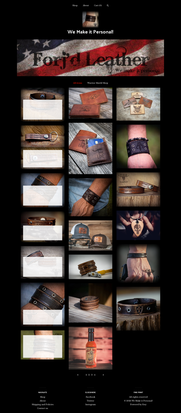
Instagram (90, 404)
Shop (75, 5)
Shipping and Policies (43, 404)
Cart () (98, 5)
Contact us (42, 408)
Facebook (90, 397)
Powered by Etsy (138, 404)
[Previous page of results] (78, 375)
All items (77, 83)
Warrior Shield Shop (97, 83)
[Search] (108, 6)
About (86, 5)
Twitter (90, 401)
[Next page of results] (103, 375)
